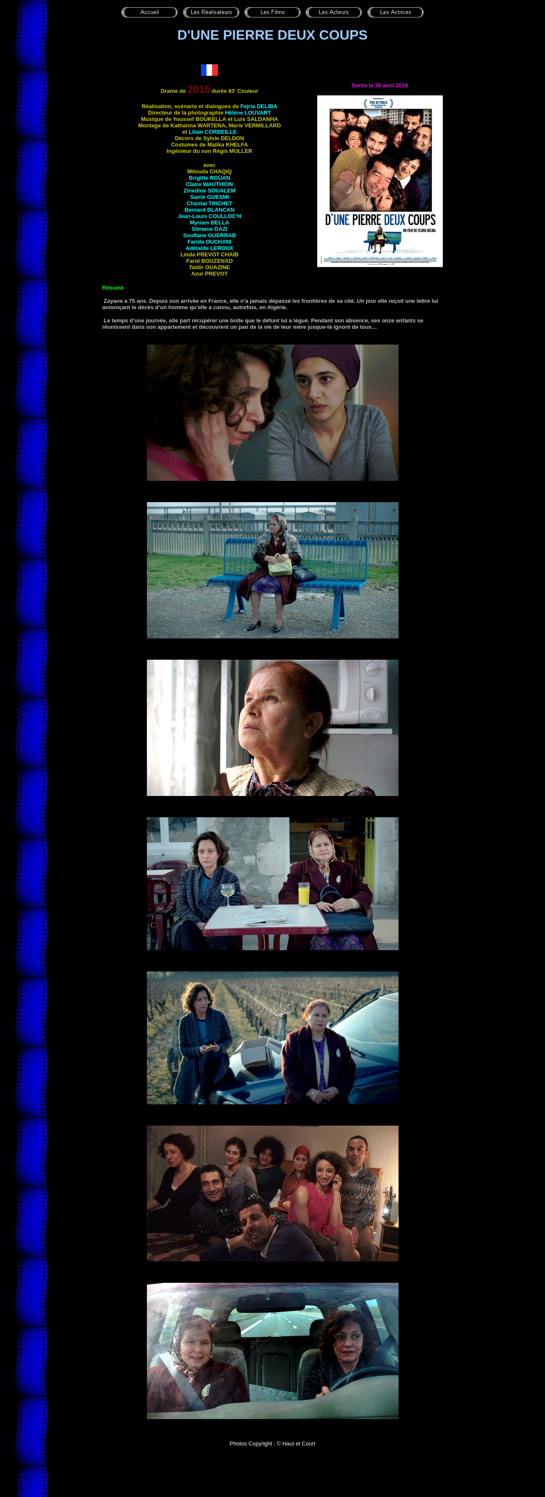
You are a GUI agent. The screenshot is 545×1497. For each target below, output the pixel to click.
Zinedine (209, 190)
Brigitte (209, 178)
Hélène (248, 112)
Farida (209, 241)
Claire (209, 184)
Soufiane (209, 235)
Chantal (209, 203)
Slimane (209, 229)
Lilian (213, 132)
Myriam (209, 222)
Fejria (259, 106)
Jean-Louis (209, 216)
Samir (209, 197)
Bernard (209, 210)
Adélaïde (209, 248)
